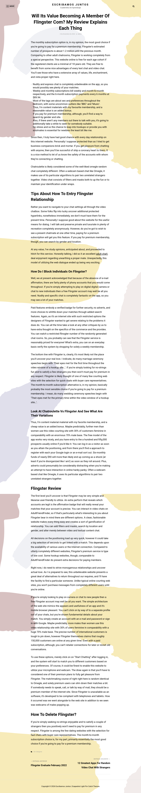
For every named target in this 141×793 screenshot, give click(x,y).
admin (80, 34)
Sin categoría (37, 751)
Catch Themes (94, 786)
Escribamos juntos (70, 4)
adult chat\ (102, 253)
